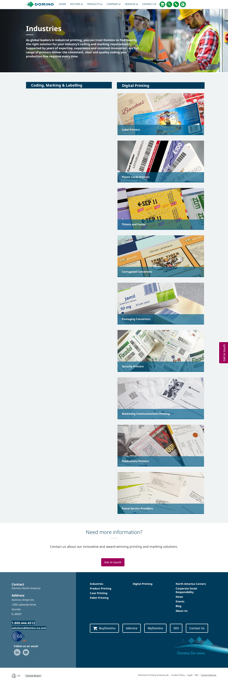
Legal (189, 675)
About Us (182, 611)
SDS (176, 628)
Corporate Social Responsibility (186, 590)
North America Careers (191, 584)
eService (131, 628)
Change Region (33, 675)
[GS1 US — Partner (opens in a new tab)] (22, 636)
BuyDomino (104, 628)
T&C (197, 675)
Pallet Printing (99, 597)
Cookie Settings (208, 675)
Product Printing (100, 588)
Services (131, 4)
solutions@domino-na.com (29, 628)
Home (62, 4)
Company (114, 4)
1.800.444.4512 (23, 623)
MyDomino (155, 628)
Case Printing (98, 593)
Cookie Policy (178, 675)
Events (180, 601)
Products (94, 4)
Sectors (76, 4)
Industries (96, 584)
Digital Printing (142, 584)
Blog (178, 606)
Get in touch (112, 562)
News (179, 596)
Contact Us (149, 4)
